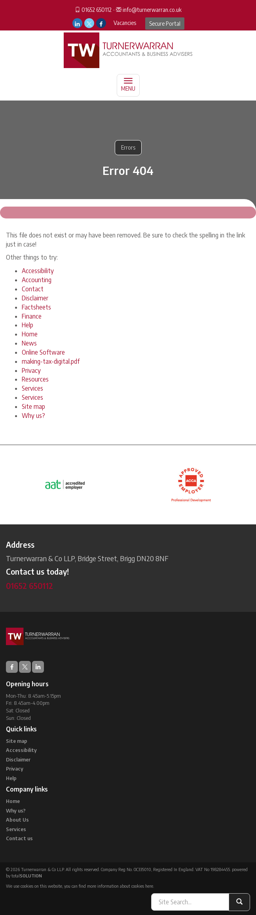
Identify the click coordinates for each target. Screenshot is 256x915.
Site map (33, 406)
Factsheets (36, 307)
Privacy (31, 370)
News (29, 343)
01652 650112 (97, 9)
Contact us (19, 838)
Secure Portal (164, 23)
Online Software (43, 352)
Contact (33, 289)
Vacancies (125, 22)
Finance (32, 316)
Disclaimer (35, 298)
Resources (35, 379)
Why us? (33, 416)
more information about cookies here (120, 885)
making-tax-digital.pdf (51, 361)
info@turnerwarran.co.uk (152, 9)
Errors (128, 147)
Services (32, 388)
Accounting (36, 280)
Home (30, 334)
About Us (17, 819)
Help (27, 325)
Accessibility (38, 271)
